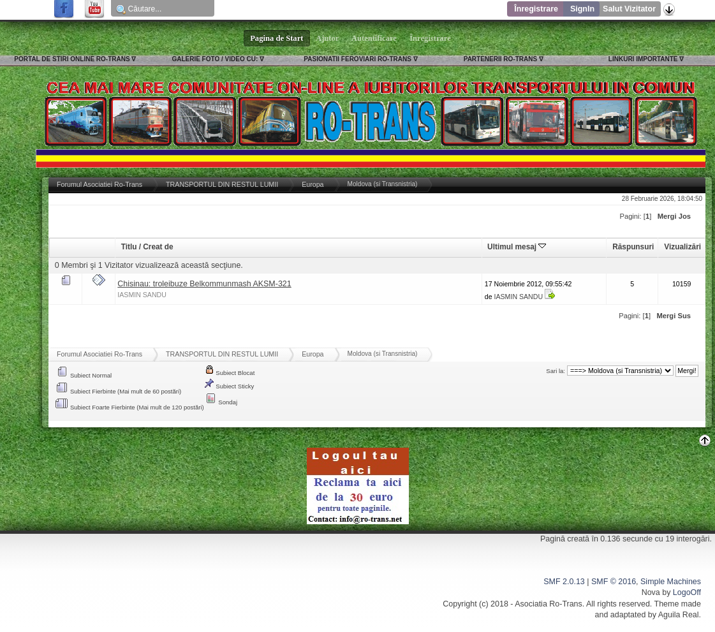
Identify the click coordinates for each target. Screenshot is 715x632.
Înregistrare (536, 8)
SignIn (582, 8)
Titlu (129, 246)
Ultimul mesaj (516, 246)
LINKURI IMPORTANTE (643, 58)
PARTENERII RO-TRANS (500, 58)
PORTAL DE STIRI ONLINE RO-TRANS (71, 58)
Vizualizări (682, 246)
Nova (651, 592)
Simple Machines (670, 581)
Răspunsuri (633, 246)
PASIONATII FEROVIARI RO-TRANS (357, 58)
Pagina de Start (277, 38)
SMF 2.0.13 (563, 581)
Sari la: (555, 370)
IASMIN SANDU (141, 294)
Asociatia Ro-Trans (548, 603)
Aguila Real (678, 614)
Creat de (158, 246)
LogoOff (687, 592)
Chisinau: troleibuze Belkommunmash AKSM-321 (204, 283)
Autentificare (374, 38)
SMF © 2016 (613, 581)
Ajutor (327, 38)
